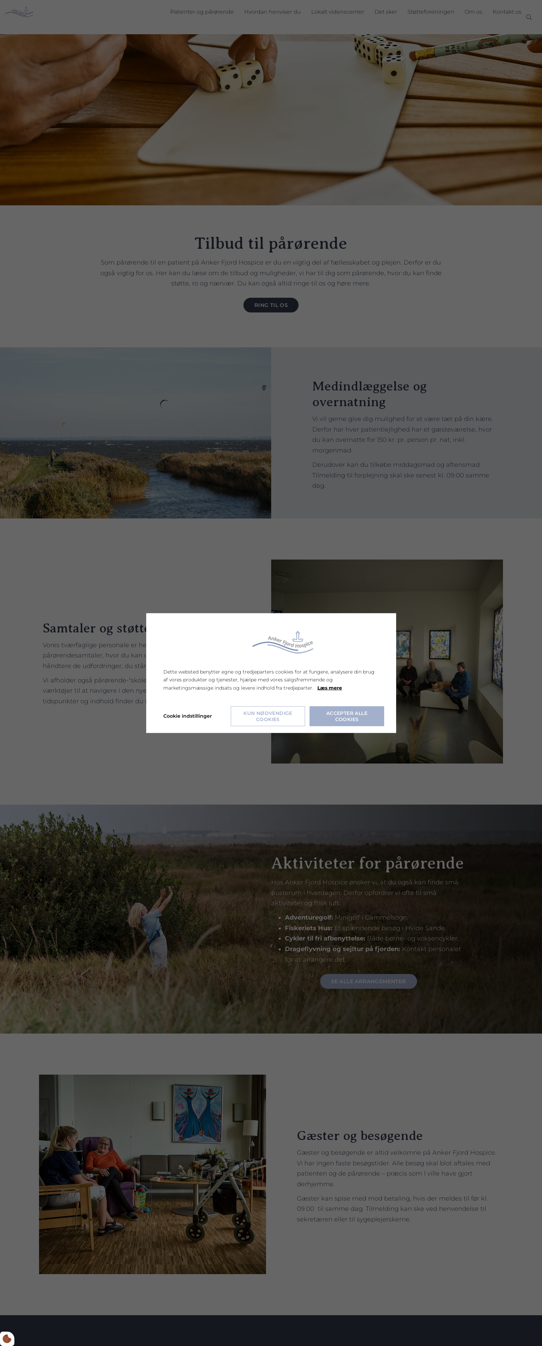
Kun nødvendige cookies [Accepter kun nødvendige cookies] (267, 716)
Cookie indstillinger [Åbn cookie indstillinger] (187, 716)
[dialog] (271, 673)
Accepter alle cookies (346, 716)
